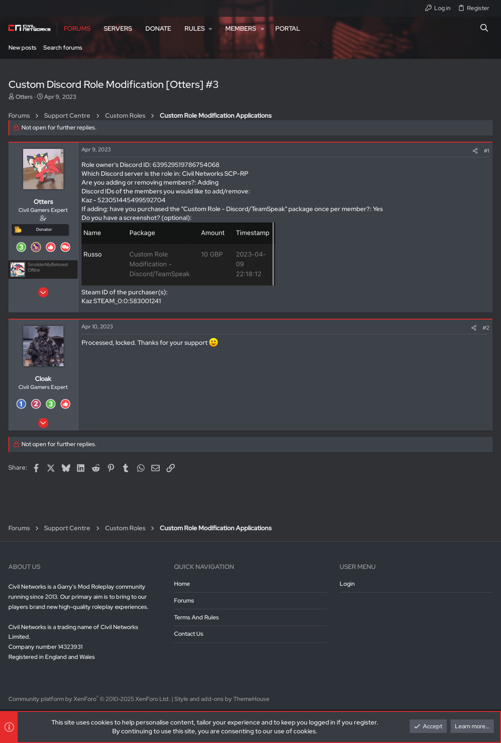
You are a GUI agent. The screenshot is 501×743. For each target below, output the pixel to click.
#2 (486, 327)
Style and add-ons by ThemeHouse (221, 699)
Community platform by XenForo (89, 699)
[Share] (475, 151)
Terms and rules (196, 617)
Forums (184, 600)
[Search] (484, 28)
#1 (486, 150)
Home (182, 583)
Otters (24, 96)
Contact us (188, 633)
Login (347, 583)
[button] (198, 28)
